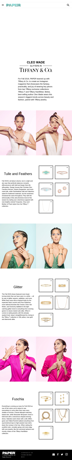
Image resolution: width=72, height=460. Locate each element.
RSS (23, 456)
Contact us (27, 452)
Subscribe (26, 454)
